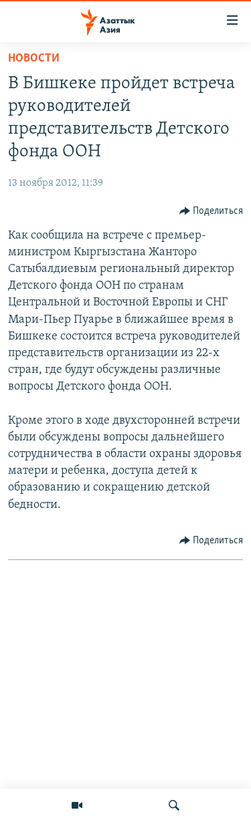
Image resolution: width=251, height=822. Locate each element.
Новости (34, 58)
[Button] (211, 211)
